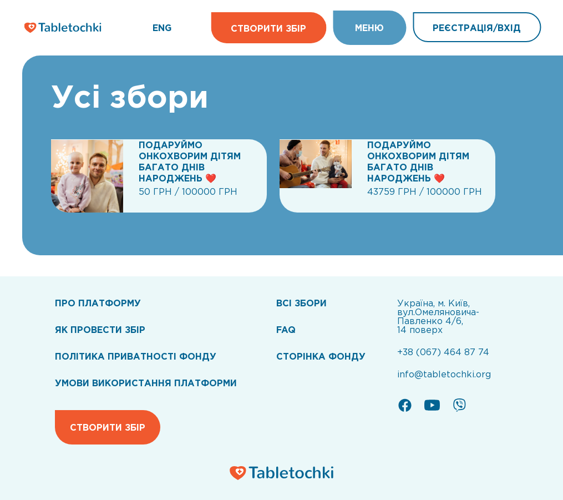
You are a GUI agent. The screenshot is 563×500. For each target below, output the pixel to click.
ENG (162, 27)
